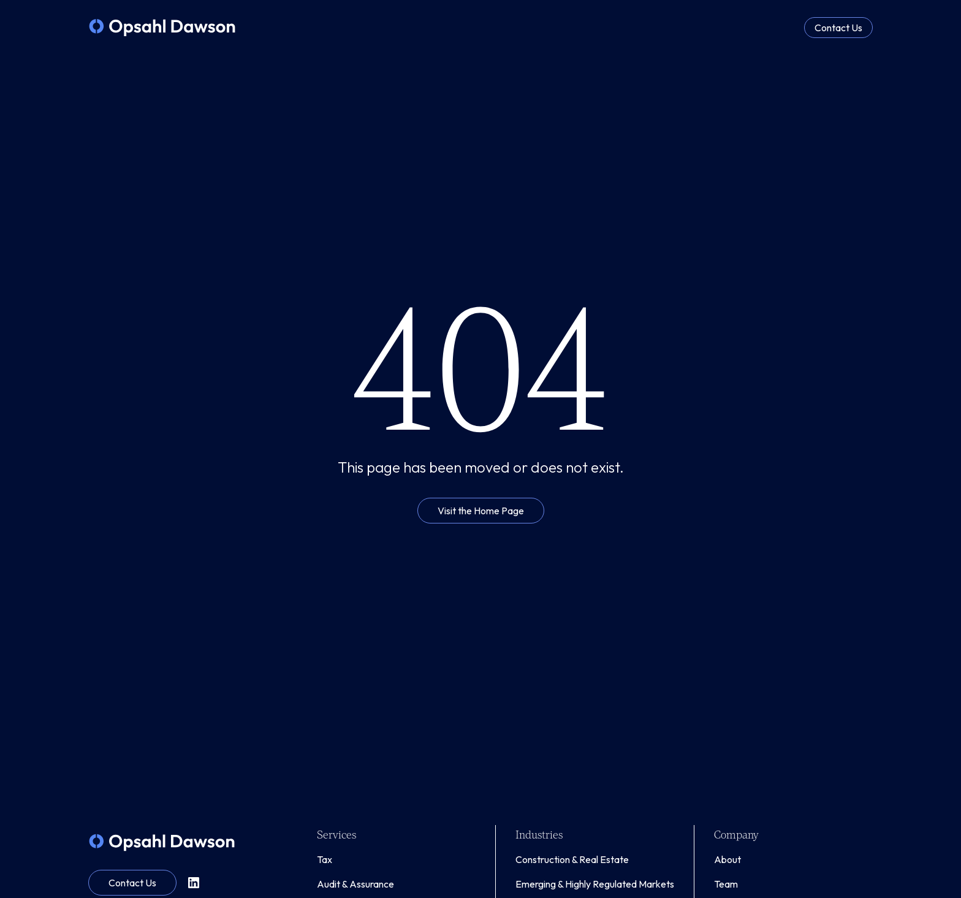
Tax (324, 859)
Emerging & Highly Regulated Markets (594, 884)
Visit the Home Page (481, 510)
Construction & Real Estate (572, 859)
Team (726, 884)
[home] (162, 27)
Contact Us (838, 27)
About (727, 859)
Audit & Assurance (355, 884)
